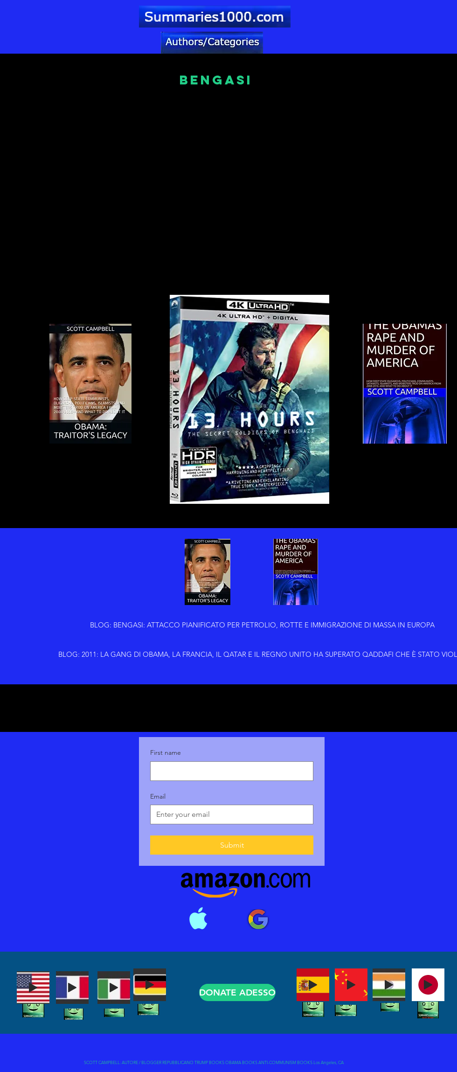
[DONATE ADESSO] (237, 992)
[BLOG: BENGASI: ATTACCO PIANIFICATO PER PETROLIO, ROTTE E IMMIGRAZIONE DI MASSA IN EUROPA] (262, 625)
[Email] (229, 814)
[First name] (229, 771)
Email (158, 796)
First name (165, 752)
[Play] (33, 987)
